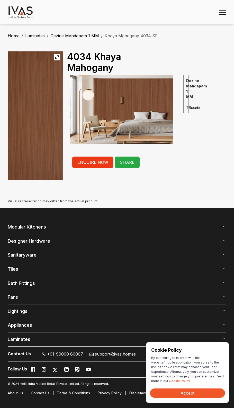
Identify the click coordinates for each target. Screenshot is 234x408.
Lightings (18, 311)
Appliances (20, 325)
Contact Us (40, 393)
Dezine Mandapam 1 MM (74, 35)
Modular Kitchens (27, 227)
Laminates (35, 35)
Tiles (13, 269)
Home (14, 35)
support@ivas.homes (112, 354)
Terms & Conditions (73, 393)
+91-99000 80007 (62, 354)
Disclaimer (138, 393)
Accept (187, 393)
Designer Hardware (29, 241)
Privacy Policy (110, 393)
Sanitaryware (22, 255)
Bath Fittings (21, 283)
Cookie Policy (179, 381)
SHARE (127, 162)
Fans (13, 297)
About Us (15, 393)
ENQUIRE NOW (92, 162)
